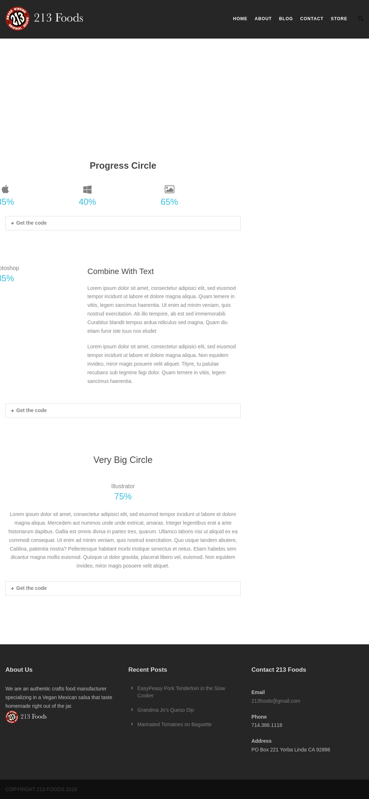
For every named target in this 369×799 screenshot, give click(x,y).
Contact (312, 18)
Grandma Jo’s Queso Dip (165, 710)
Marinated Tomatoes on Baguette (174, 724)
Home (240, 18)
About (263, 18)
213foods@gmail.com (276, 701)
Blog (286, 18)
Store (339, 18)
